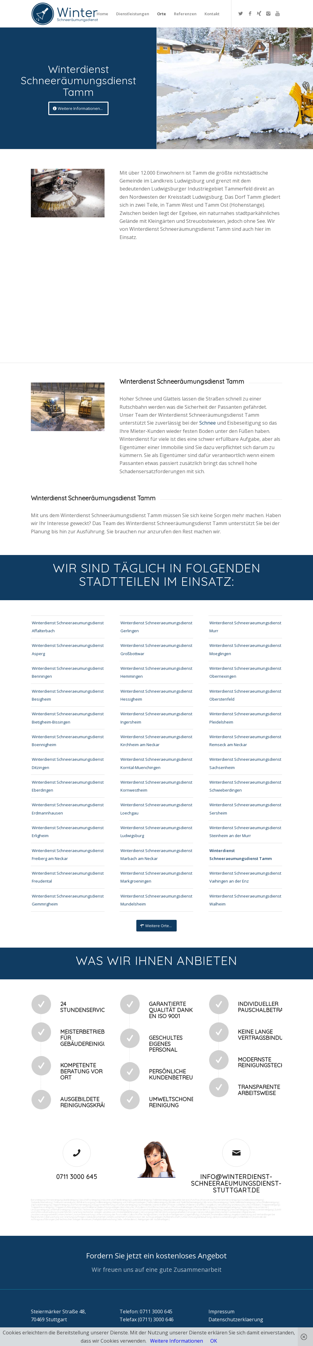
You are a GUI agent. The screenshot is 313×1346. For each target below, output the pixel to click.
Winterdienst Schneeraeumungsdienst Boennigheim (68, 740)
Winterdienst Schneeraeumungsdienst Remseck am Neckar (245, 740)
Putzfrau (195, 1199)
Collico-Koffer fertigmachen (142, 1214)
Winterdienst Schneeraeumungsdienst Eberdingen (68, 786)
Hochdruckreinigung (126, 1204)
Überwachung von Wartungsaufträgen (65, 1216)
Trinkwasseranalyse (64, 1202)
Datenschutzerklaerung (235, 1319)
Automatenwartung (84, 1214)
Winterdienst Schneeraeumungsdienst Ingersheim (156, 717)
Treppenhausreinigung (42, 1207)
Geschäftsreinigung (89, 1199)
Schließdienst (245, 1216)
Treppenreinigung (270, 1204)
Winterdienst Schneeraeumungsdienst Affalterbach (68, 626)
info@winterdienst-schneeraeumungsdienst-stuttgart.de (236, 1183)
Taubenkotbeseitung (41, 1202)
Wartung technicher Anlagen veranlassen (94, 1212)
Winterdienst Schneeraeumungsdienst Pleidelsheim (245, 717)
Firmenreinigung (54, 1199)
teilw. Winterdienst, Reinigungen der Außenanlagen (143, 1219)
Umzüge (191, 1212)
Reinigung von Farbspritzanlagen (129, 1202)
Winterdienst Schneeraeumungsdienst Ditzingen (68, 763)
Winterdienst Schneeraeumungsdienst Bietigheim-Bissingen (68, 717)
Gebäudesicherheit (96, 1216)
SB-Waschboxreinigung (216, 1202)
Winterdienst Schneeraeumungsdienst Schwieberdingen (245, 786)
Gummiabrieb (145, 1204)
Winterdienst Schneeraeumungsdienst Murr (245, 626)
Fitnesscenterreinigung (261, 1209)
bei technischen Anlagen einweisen (73, 1219)
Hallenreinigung (103, 1202)
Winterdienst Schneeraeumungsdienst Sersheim (245, 808)
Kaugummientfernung (103, 1204)
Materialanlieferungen (128, 1212)
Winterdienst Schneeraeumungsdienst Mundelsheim (156, 900)
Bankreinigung (71, 1199)
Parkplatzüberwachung (104, 1219)
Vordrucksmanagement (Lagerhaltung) (179, 1214)
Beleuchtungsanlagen (109, 1207)
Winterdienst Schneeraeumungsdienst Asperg (68, 649)
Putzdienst (141, 1207)
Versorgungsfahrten (151, 1212)
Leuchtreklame (88, 1207)
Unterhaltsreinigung (60, 1209)
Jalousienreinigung (219, 1209)
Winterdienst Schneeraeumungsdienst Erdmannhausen (68, 808)
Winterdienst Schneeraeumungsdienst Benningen (68, 672)
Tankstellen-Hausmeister (254, 1207)
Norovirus (165, 1207)
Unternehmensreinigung (227, 1199)
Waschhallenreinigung (267, 1202)
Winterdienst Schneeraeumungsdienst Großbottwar (156, 649)
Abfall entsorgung (85, 1202)
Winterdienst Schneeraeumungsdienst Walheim (245, 900)
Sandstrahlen (160, 1204)
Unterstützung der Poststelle (111, 1214)
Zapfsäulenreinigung (41, 1204)
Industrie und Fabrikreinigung (115, 1199)
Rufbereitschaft (172, 1216)
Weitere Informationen (176, 1340)
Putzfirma (153, 1207)
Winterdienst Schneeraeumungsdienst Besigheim (68, 695)
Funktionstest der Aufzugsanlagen (144, 1216)
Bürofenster (127, 1207)
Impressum (221, 1311)
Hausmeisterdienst (198, 1209)
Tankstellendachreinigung (242, 1202)
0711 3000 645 (76, 1177)
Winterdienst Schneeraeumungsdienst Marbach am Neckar (156, 854)
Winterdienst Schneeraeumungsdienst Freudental (68, 877)
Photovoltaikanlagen (182, 1207)
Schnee (208, 422)
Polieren (191, 1204)
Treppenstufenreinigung (67, 1207)
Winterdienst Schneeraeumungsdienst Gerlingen (156, 626)
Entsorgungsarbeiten (175, 1212)
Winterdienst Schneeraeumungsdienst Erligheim (68, 831)
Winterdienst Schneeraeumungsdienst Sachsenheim (245, 763)
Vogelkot (211, 1204)
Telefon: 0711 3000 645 (146, 1311)
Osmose (76, 1209)
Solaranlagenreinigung (229, 1207)
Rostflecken (253, 1204)
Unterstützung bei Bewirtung (196, 1216)
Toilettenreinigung (162, 1199)
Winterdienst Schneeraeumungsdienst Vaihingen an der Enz (245, 877)
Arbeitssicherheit (116, 1216)
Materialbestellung (221, 1214)
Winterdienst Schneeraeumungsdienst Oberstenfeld (245, 695)
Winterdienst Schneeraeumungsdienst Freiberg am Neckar (68, 854)
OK (213, 1340)
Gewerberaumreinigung (175, 1209)
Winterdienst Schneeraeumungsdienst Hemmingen (156, 672)
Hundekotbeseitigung (252, 1199)
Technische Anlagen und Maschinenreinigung (105, 1209)
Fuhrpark (205, 1214)
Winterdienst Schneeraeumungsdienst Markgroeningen (156, 877)
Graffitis (200, 1204)
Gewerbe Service (180, 1199)
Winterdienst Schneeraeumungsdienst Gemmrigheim (68, 900)
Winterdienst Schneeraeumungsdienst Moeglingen (245, 649)
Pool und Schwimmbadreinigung (146, 1209)
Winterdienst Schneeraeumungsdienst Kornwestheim (156, 786)
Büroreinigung (38, 1199)
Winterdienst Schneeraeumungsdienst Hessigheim (156, 695)
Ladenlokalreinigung (141, 1199)
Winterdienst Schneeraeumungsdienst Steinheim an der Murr (245, 831)
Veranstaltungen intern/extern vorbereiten (219, 1212)
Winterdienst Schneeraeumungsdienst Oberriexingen (245, 672)
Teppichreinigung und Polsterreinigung (72, 1204)
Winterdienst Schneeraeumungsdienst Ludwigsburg (156, 831)
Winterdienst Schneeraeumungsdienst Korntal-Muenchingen (156, 763)
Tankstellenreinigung (157, 1202)
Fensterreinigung (239, 1209)
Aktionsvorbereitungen (225, 1216)
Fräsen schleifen (176, 1204)
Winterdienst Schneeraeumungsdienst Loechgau (156, 808)
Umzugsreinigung (40, 1209)
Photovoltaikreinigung (205, 1207)
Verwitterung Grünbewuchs (231, 1204)
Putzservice (207, 1199)
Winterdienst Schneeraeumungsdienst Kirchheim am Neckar (156, 740)
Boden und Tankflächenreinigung (185, 1202)
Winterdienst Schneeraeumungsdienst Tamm (240, 854)
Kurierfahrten (65, 1212)
